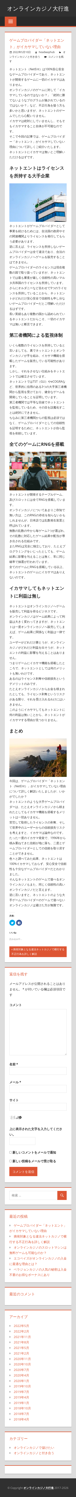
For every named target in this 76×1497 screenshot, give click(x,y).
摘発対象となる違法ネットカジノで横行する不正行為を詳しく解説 (37, 952)
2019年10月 (22, 1386)
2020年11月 (22, 1359)
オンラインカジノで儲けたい (34, 1447)
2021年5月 (21, 1348)
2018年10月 (22, 1408)
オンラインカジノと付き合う (34, 1453)
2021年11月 (22, 1337)
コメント (15, 1005)
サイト (14, 1100)
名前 (13, 1064)
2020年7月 (21, 1370)
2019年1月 (21, 1403)
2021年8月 (21, 1342)
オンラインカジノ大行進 (38, 8)
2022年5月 (21, 1326)
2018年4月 (21, 1419)
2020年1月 (21, 1381)
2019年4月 (21, 1397)
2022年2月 (21, 1331)
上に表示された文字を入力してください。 (35, 1132)
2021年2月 (21, 1353)
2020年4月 (21, 1375)
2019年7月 (21, 1392)
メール (15, 1082)
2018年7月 (21, 1414)
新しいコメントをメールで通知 (34, 1152)
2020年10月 (22, 1364)
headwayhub (47, 52)
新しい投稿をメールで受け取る (34, 1161)
